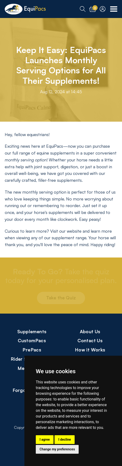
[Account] (102, 9)
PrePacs (32, 349)
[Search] (83, 9)
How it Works (90, 349)
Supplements (31, 331)
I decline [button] (64, 439)
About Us (90, 331)
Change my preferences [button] (57, 449)
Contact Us (90, 340)
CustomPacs (32, 340)
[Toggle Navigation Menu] (113, 9)
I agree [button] (45, 439)
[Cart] (92, 9)
